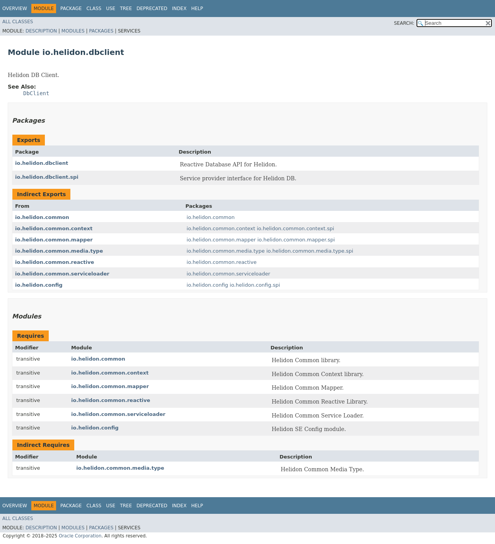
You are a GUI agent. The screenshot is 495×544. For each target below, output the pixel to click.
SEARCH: (404, 23)
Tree (126, 8)
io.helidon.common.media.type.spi (309, 251)
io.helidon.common (42, 217)
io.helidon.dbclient (41, 163)
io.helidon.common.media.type (59, 251)
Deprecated (152, 8)
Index (179, 8)
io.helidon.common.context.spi (295, 228)
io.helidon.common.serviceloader (62, 274)
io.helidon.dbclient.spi (47, 177)
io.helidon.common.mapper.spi (296, 240)
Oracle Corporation (80, 536)
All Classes (17, 21)
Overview (14, 8)
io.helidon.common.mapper (54, 240)
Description (41, 31)
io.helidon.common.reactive (54, 262)
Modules (73, 31)
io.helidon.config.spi (255, 285)
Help (197, 8)
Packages (101, 31)
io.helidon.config (39, 285)
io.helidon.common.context (53, 228)
